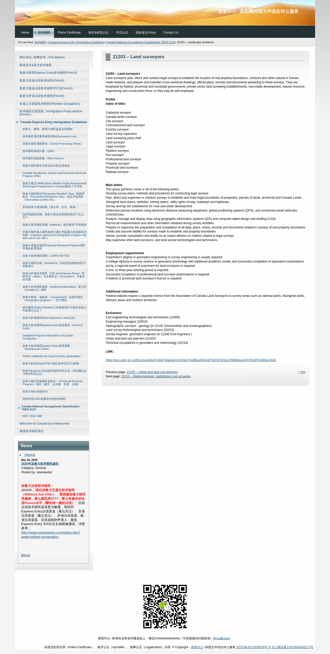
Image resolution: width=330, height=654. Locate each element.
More (25, 555)
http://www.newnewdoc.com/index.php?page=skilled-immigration (50, 535)
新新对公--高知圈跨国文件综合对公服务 (165, 12)
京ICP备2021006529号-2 (252, 647)
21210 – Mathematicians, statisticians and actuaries (156, 376)
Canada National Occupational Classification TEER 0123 (140, 42)
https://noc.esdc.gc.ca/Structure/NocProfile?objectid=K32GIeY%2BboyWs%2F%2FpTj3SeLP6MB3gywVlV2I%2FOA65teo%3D (191, 360)
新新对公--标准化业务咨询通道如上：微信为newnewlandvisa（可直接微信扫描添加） (165, 638)
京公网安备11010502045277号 (292, 647)
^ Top (301, 372)
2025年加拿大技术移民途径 (39, 463)
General (30, 455)
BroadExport (221, 638)
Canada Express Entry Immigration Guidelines (76, 42)
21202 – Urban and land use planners (152, 372)
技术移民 (40, 42)
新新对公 (197, 647)
